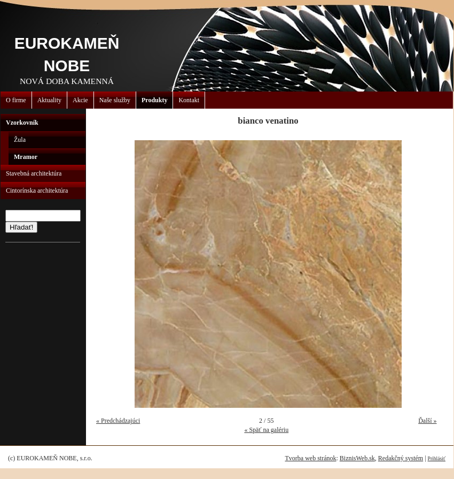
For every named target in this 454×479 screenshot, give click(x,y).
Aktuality (49, 100)
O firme (16, 100)
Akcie (80, 100)
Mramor (25, 157)
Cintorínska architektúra (37, 190)
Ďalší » (427, 420)
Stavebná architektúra (33, 173)
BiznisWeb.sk (357, 458)
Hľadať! (21, 227)
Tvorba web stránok (310, 458)
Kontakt (188, 100)
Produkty (154, 100)
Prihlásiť (436, 458)
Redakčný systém (400, 458)
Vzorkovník (22, 122)
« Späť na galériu (266, 430)
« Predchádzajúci (118, 420)
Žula (20, 139)
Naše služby (114, 100)
